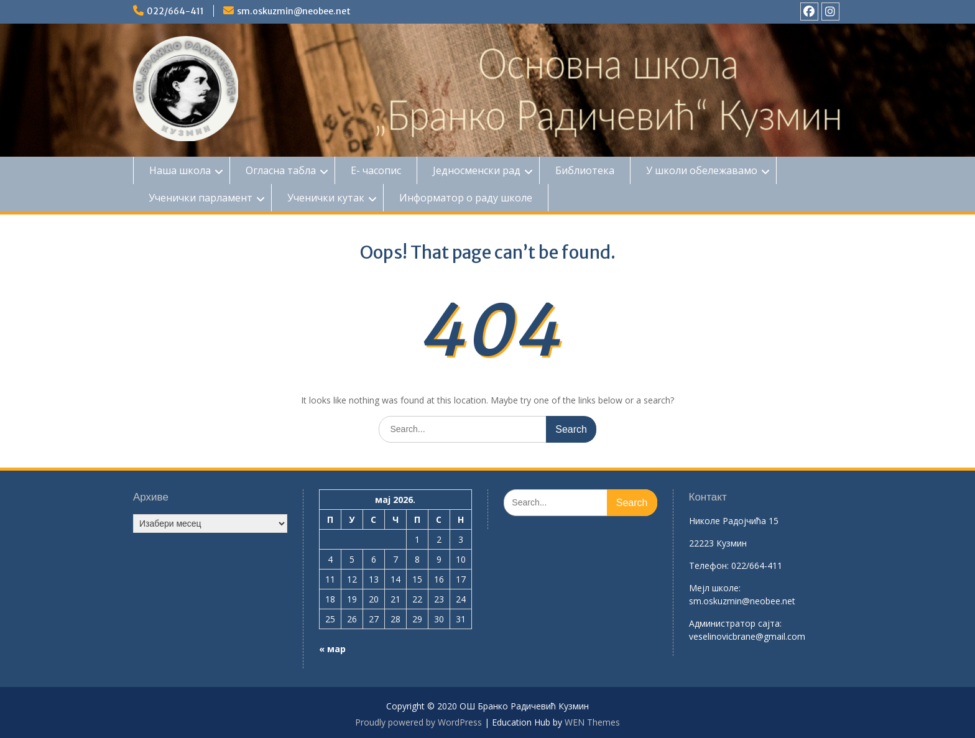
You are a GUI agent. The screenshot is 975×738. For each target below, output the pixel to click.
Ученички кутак (325, 198)
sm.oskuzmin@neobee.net (294, 11)
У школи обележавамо (701, 170)
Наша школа (180, 170)
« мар (332, 649)
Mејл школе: (715, 588)
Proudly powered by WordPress (418, 722)
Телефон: (709, 565)
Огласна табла (281, 170)
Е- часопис (376, 170)
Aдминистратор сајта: (735, 623)
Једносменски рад (476, 170)
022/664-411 (175, 11)
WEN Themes (592, 722)
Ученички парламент (200, 198)
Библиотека (584, 170)
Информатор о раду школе (465, 198)
